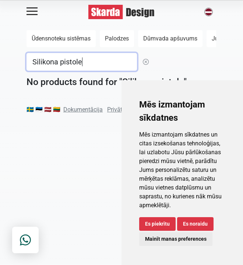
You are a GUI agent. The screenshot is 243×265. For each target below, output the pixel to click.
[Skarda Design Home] (121, 11)
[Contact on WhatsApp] (25, 239)
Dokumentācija (83, 109)
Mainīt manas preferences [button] (176, 239)
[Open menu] (32, 11)
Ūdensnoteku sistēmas (61, 38)
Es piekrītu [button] (157, 224)
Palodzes (117, 38)
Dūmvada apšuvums (170, 38)
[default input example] (82, 62)
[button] (208, 12)
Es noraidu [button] (195, 224)
